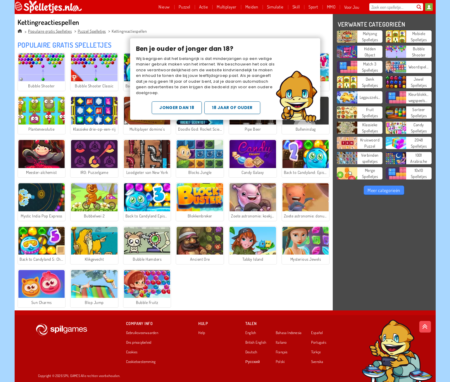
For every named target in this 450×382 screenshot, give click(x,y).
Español (317, 333)
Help (201, 333)
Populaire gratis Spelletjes (50, 31)
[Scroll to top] (425, 327)
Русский (252, 362)
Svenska (317, 362)
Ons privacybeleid (138, 342)
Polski (280, 362)
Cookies (132, 352)
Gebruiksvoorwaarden (142, 333)
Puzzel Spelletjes (92, 31)
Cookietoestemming (141, 362)
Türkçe (316, 352)
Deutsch (251, 352)
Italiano (281, 342)
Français (282, 352)
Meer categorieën (384, 190)
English (250, 333)
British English (255, 342)
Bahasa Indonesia (289, 333)
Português (318, 342)
